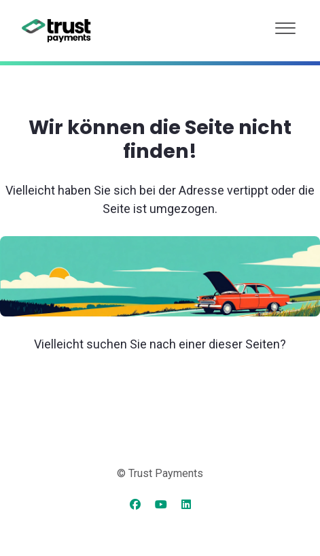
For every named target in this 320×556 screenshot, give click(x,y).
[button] (285, 25)
